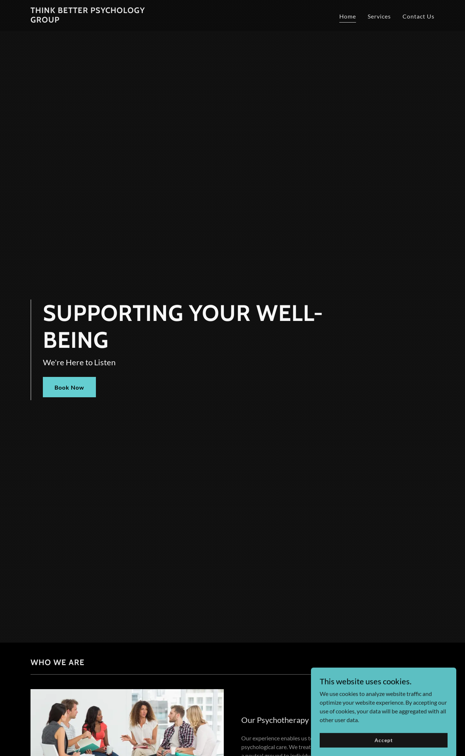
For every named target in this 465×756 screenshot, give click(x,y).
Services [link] (379, 16)
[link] (101, 20)
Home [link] (347, 16)
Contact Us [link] (418, 16)
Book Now (69, 387)
